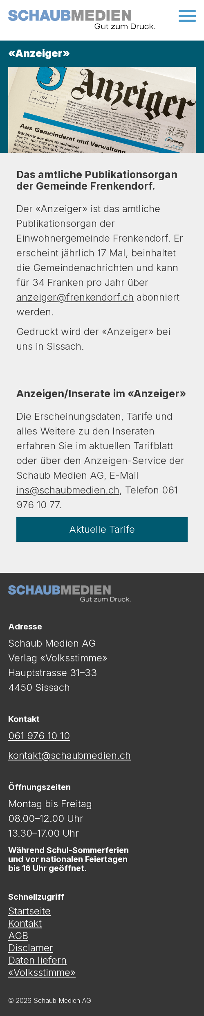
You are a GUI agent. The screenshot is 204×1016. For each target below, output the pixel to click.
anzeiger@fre (47, 297)
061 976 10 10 (39, 736)
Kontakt (25, 923)
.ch (127, 297)
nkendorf (99, 297)
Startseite (29, 911)
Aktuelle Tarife (102, 529)
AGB (18, 936)
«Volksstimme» (42, 973)
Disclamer (30, 948)
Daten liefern (37, 960)
